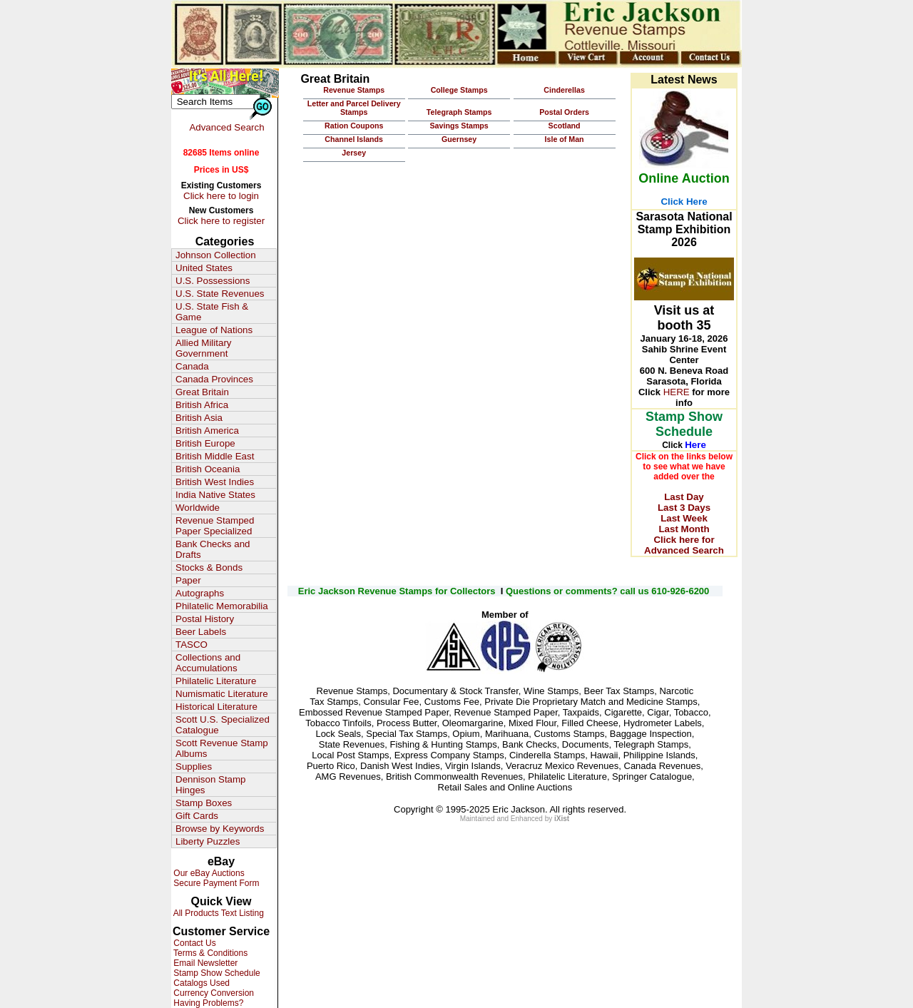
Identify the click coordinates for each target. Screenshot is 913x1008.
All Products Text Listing (217, 913)
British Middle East (214, 456)
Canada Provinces (214, 379)
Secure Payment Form (215, 883)
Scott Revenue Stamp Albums (221, 748)
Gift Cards (196, 815)
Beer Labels (200, 631)
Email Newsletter (204, 963)
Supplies (193, 766)
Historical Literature (216, 706)
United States (204, 268)
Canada (192, 366)
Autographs (199, 593)
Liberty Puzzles (207, 841)
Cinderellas (564, 90)
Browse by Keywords (219, 828)
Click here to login (221, 195)
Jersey (354, 152)
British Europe (205, 443)
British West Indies (214, 482)
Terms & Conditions (209, 953)
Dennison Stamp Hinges (210, 784)
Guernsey (459, 139)
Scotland (565, 125)
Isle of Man (564, 139)
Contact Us (193, 943)
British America (207, 430)
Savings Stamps (458, 125)
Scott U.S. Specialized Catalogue (222, 724)
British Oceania (207, 469)
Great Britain (202, 392)
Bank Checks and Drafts (212, 549)
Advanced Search (226, 127)
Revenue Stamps (353, 90)
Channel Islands (354, 139)
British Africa (201, 404)
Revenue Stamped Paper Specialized (214, 525)
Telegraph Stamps (459, 112)
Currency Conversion (212, 993)
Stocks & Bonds (209, 567)
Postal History (204, 619)
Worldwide (197, 507)
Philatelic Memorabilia (221, 606)
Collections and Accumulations (207, 662)
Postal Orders (564, 112)
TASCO (191, 644)
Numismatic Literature (221, 693)
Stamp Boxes (203, 803)
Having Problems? (207, 1003)
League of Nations (214, 330)
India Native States (215, 494)
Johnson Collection (215, 255)
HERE (676, 392)
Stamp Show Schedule (215, 973)
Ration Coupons (354, 125)
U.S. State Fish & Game (211, 311)
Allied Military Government (203, 348)
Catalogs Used (200, 983)
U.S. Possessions (212, 280)
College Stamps (459, 90)
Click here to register (221, 220)
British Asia (199, 417)
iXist (561, 819)
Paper (188, 580)
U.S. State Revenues (219, 293)
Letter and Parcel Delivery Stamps (354, 107)
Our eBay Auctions (208, 873)
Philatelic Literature (215, 681)
